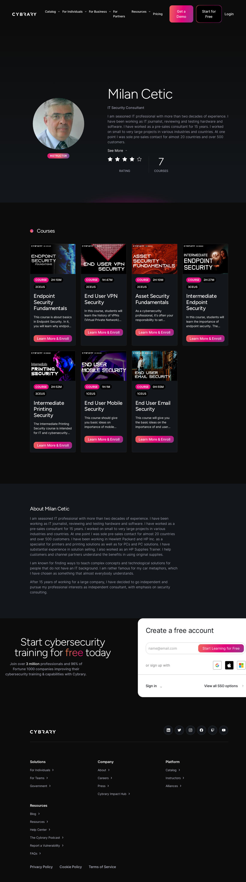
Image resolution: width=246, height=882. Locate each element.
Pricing (158, 14)
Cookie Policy (71, 853)
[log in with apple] (229, 651)
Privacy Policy (41, 853)
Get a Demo (181, 14)
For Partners (119, 14)
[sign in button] (156, 672)
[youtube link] (223, 716)
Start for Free (209, 14)
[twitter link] (179, 716)
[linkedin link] (168, 716)
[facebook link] (201, 716)
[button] (51, 11)
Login (229, 14)
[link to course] (52, 291)
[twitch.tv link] (212, 716)
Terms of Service (102, 853)
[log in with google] (217, 651)
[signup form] (196, 634)
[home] (24, 14)
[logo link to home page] (43, 718)
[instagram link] (190, 716)
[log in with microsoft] (241, 651)
